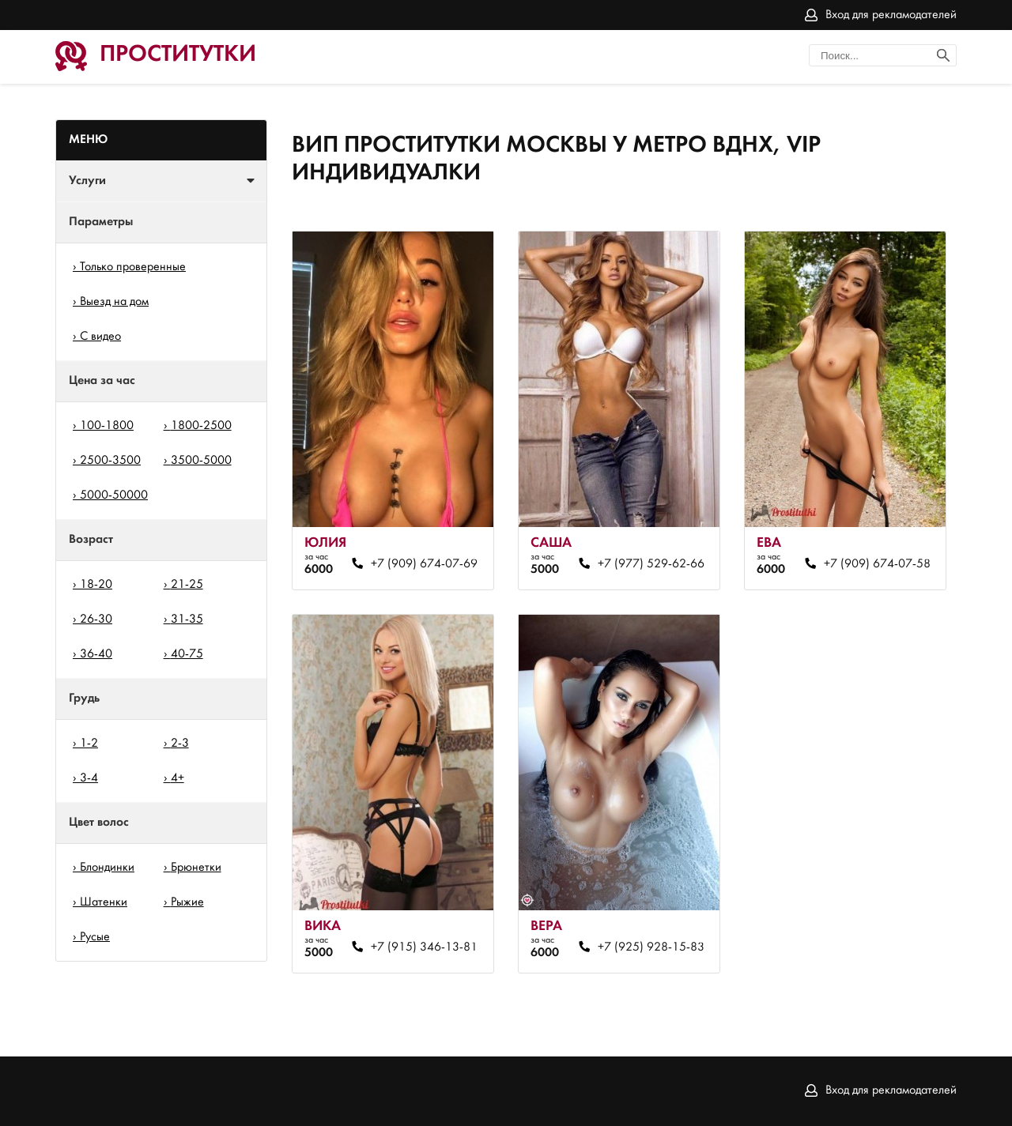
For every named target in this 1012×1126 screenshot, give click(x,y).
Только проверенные (133, 267)
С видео (100, 336)
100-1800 (107, 426)
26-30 (96, 619)
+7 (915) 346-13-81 (424, 947)
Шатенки (103, 902)
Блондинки (107, 867)
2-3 (180, 743)
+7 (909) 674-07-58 (877, 564)
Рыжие (187, 902)
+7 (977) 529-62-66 (651, 564)
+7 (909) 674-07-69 (424, 564)
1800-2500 (201, 426)
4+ (177, 778)
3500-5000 (201, 460)
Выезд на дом (114, 302)
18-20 (96, 584)
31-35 (187, 619)
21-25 (187, 584)
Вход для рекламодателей (891, 15)
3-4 (89, 778)
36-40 (96, 654)
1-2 (89, 743)
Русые (95, 937)
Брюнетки (196, 867)
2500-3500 (110, 460)
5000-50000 (114, 495)
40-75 (187, 654)
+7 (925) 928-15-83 (651, 947)
